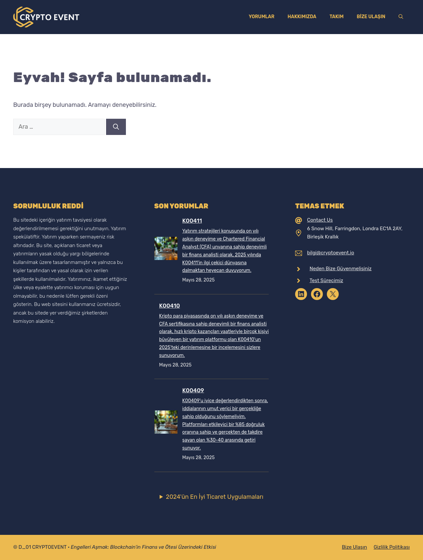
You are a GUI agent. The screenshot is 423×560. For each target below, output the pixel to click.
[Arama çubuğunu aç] (401, 17)
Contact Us (320, 220)
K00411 (192, 220)
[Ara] (116, 127)
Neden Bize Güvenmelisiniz (341, 269)
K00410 (169, 305)
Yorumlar (262, 17)
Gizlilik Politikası (392, 547)
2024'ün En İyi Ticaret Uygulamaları (214, 496)
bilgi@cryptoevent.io (330, 253)
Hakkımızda (302, 17)
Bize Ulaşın (371, 17)
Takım (336, 17)
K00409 (193, 390)
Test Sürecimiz (326, 280)
